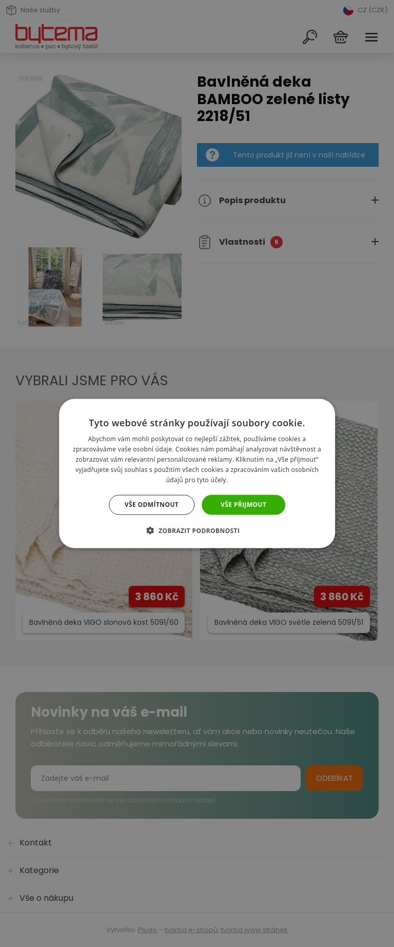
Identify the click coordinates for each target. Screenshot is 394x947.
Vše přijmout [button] (243, 504)
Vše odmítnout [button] (152, 504)
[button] (197, 530)
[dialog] (197, 473)
